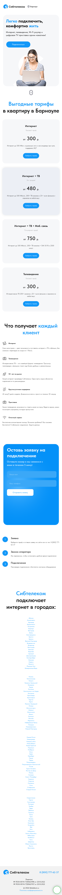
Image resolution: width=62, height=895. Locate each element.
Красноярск (31, 697)
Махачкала (31, 712)
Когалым (31, 689)
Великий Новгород (31, 641)
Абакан (31, 618)
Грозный (31, 654)
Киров (31, 687)
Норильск (31, 748)
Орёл (31, 754)
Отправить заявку (20, 492)
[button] (31, 155)
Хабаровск (31, 831)
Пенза (31, 758)
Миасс (31, 714)
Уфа (31, 827)
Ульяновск (31, 823)
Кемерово (31, 685)
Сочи (31, 785)
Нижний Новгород (31, 729)
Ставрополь (31, 787)
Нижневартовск (31, 727)
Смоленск (31, 783)
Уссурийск (31, 825)
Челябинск (31, 837)
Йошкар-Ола (31, 666)
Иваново (31, 660)
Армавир (31, 622)
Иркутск (31, 664)
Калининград (31, 679)
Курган (31, 699)
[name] (31, 474)
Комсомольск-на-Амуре (31, 691)
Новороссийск (31, 741)
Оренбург (31, 756)
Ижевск (31, 662)
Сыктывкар (31, 802)
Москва (31, 718)
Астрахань (31, 626)
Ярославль (31, 848)
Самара (31, 775)
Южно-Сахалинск (31, 844)
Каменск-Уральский (31, 683)
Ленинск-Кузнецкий (31, 704)
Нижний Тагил (31, 737)
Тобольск (31, 810)
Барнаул (33, 6)
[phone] (31, 483)
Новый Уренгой (31, 745)
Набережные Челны (31, 722)
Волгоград (31, 647)
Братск (31, 637)
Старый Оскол (31, 789)
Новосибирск (31, 743)
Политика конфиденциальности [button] (31, 890)
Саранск (31, 779)
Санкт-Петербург (31, 777)
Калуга (31, 681)
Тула (31, 816)
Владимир (31, 645)
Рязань (31, 773)
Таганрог (31, 804)
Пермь (31, 760)
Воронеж (31, 651)
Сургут (31, 800)
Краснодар (31, 695)
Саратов (31, 781)
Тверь (31, 808)
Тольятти (31, 812)
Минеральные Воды (31, 668)
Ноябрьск (31, 750)
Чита (31, 840)
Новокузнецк (31, 739)
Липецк (31, 706)
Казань (31, 677)
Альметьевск (31, 620)
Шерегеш (31, 842)
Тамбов (31, 806)
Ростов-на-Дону (31, 771)
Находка (31, 725)
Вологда (31, 649)
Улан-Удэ (31, 821)
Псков (31, 766)
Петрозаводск (31, 762)
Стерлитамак (31, 798)
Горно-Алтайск (31, 768)
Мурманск (31, 720)
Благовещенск (31, 635)
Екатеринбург (31, 658)
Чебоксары (31, 835)
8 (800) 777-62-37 (49, 872)
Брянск (31, 639)
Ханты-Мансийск (31, 833)
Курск (31, 702)
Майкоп (31, 710)
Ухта (31, 829)
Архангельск (31, 624)
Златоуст (31, 716)
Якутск (31, 846)
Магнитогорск (31, 708)
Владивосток (31, 643)
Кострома (31, 693)
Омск (31, 752)
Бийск (31, 633)
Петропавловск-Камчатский (31, 764)
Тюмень (31, 819)
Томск (31, 814)
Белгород (31, 630)
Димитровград (31, 656)
